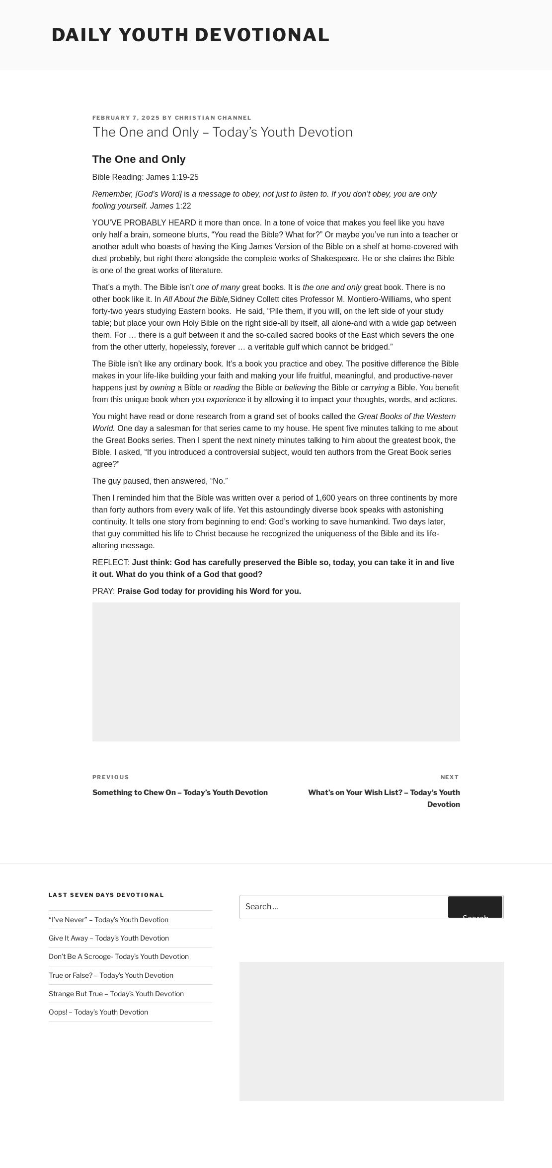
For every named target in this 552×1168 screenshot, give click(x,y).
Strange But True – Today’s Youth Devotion (116, 993)
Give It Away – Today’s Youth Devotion (109, 938)
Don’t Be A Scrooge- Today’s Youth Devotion (119, 956)
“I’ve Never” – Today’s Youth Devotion (108, 919)
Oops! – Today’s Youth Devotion (98, 1012)
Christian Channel (213, 117)
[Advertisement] (276, 671)
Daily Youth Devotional (191, 35)
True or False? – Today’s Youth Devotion (111, 975)
